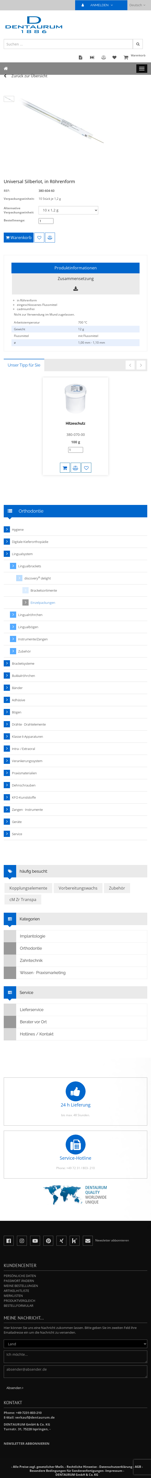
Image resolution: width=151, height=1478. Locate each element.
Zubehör (24, 651)
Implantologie (24, 936)
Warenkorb (135, 57)
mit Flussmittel (88, 336)
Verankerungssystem (27, 761)
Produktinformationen (75, 268)
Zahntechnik (23, 961)
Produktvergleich (19, 1300)
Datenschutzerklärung (115, 1467)
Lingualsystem (22, 554)
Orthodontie (23, 948)
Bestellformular (18, 1305)
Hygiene (18, 529)
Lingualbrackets (29, 566)
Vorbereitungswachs (78, 888)
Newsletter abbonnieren (27, 1443)
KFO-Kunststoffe (24, 797)
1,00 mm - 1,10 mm (91, 342)
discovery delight (37, 578)
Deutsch (137, 5)
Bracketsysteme (23, 663)
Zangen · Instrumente (27, 809)
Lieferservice (24, 1010)
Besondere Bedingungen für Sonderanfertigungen (67, 1471)
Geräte (17, 822)
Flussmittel (21, 336)
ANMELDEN (99, 5)
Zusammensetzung (76, 278)
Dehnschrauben (24, 785)
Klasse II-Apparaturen (27, 736)
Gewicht (19, 329)
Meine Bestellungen (21, 1285)
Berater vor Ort (25, 1022)
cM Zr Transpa (22, 899)
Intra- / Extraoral (23, 748)
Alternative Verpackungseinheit (19, 210)
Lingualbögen (28, 627)
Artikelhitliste (16, 1290)
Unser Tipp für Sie (24, 365)
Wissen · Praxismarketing (35, 973)
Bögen (16, 712)
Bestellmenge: (14, 220)
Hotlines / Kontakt (28, 1034)
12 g (81, 329)
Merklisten (13, 1295)
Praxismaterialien (24, 773)
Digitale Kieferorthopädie (30, 541)
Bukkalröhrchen (23, 675)
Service (17, 834)
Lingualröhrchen (30, 615)
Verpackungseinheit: (19, 199)
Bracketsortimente (44, 590)
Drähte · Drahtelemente (29, 724)
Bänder (17, 688)
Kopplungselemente (28, 888)
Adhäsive (18, 700)
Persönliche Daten (20, 1275)
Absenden (14, 1388)
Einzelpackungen (43, 602)
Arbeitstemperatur (27, 322)
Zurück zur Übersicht (29, 75)
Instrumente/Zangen (33, 639)
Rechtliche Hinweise (82, 1467)
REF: (7, 191)
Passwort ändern (19, 1280)
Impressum (113, 1471)
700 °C (82, 322)
